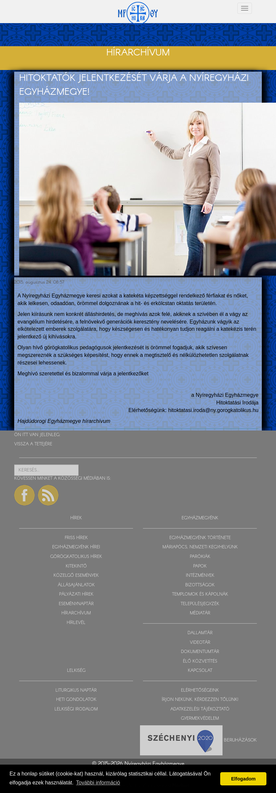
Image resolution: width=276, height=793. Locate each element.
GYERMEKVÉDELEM (200, 718)
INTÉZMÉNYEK (200, 575)
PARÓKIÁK (200, 557)
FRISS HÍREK (76, 538)
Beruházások (240, 740)
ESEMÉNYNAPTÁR (76, 604)
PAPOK (200, 566)
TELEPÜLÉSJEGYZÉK (200, 604)
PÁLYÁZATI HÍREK (76, 594)
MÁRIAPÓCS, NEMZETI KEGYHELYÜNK (200, 547)
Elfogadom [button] (243, 778)
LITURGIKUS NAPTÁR (76, 690)
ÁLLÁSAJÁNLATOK (76, 585)
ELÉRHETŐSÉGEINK (200, 690)
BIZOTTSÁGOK (200, 585)
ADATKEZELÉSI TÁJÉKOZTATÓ (199, 709)
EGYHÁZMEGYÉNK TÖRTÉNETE (200, 538)
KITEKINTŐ (76, 566)
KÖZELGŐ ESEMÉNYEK (76, 575)
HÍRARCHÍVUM (76, 613)
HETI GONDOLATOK (76, 700)
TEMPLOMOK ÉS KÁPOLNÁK (200, 594)
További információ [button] (98, 782)
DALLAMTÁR (200, 633)
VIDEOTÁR (200, 642)
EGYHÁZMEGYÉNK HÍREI (76, 547)
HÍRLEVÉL (76, 623)
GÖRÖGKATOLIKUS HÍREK (76, 557)
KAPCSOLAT (200, 671)
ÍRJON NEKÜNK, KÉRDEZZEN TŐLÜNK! (200, 700)
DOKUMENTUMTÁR (200, 652)
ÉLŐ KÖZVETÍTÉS (200, 661)
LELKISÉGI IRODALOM (76, 709)
